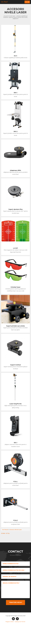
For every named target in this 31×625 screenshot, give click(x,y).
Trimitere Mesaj (15, 602)
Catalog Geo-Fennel (20, 621)
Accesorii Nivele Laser (16, 529)
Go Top (7, 533)
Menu (27, 2)
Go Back (3, 533)
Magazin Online (10, 621)
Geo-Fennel (4, 2)
